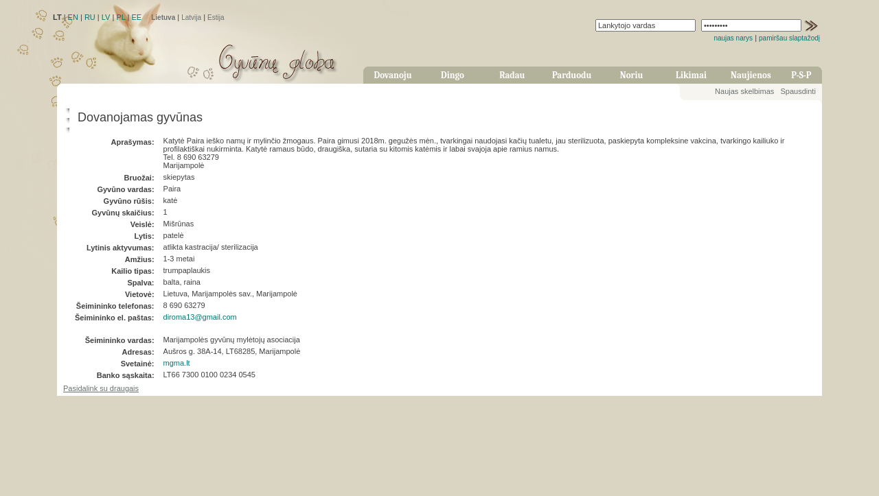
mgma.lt (176, 363)
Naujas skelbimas (744, 91)
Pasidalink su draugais (101, 388)
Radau (512, 75)
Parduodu (571, 75)
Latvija (191, 17)
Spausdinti (797, 91)
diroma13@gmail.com (200, 317)
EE (136, 17)
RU (89, 17)
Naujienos (751, 75)
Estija (215, 17)
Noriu (631, 75)
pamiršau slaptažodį (789, 38)
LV (106, 17)
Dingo (452, 75)
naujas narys (733, 38)
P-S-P (801, 75)
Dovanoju (393, 75)
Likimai (691, 75)
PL (120, 17)
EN (73, 17)
